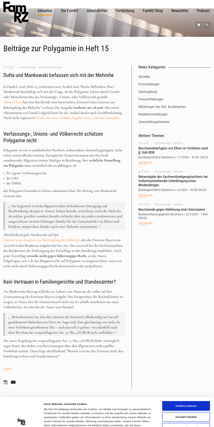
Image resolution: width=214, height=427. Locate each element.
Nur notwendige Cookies (186, 397)
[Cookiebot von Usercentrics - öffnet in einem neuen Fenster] (21, 420)
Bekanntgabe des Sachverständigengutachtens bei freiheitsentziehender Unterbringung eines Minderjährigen (173, 181)
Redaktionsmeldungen (50, 67)
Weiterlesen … (146, 163)
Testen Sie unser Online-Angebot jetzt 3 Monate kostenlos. (78, 118)
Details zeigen (177, 420)
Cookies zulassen (186, 375)
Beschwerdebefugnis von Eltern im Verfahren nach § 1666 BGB (173, 150)
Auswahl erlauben (186, 386)
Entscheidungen (27, 67)
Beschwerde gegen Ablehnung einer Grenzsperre (171, 209)
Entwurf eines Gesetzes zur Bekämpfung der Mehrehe (41, 240)
